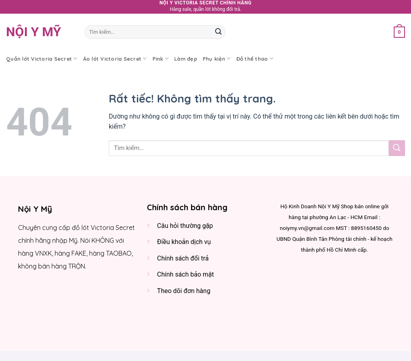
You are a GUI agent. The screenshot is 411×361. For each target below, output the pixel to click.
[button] (399, 32)
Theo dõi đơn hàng (183, 291)
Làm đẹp (185, 58)
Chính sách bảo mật (185, 274)
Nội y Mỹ (33, 31)
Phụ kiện (217, 58)
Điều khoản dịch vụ (184, 242)
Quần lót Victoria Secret (41, 58)
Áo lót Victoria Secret (115, 58)
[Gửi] (218, 32)
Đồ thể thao (254, 58)
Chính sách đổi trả (183, 258)
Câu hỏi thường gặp (185, 226)
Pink (161, 58)
